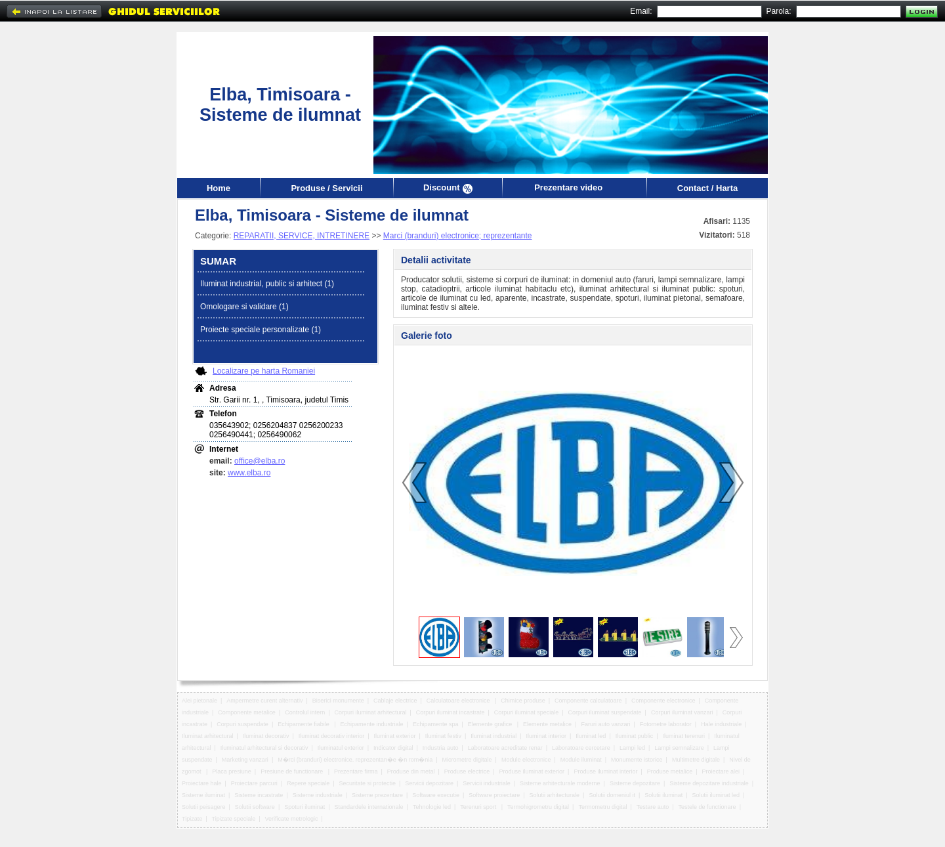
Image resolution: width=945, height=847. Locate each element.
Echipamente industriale (372, 724)
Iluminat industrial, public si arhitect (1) (267, 283)
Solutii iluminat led (716, 795)
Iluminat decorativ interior (332, 736)
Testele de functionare (707, 807)
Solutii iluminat (663, 795)
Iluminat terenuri (684, 736)
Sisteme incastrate (258, 795)
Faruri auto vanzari (605, 724)
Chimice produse (523, 700)
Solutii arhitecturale (555, 795)
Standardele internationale (369, 807)
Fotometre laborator (666, 724)
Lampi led (632, 748)
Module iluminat (581, 759)
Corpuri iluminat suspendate (605, 712)
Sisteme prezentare (377, 795)
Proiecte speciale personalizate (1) (260, 329)
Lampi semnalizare (679, 748)
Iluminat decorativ (266, 736)
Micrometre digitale (467, 759)
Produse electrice (467, 771)
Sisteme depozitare (635, 783)
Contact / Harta (707, 188)
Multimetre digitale (696, 759)
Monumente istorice (637, 759)
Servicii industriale (487, 783)
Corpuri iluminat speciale (526, 712)
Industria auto (441, 748)
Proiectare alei (721, 771)
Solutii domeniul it (612, 795)
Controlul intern (305, 712)
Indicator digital (393, 748)
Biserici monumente (338, 700)
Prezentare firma (356, 771)
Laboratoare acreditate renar (505, 748)
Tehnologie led (432, 807)
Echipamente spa (436, 724)
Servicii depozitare (429, 783)
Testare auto (653, 807)
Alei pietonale (199, 700)
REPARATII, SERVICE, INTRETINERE (301, 235)
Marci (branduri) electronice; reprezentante (457, 235)
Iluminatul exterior (341, 748)
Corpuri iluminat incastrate (450, 712)
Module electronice (526, 759)
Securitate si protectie (367, 783)
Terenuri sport (479, 807)
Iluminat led (591, 736)
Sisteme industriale (318, 795)
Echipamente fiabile (304, 724)
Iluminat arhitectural (208, 736)
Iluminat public (635, 736)
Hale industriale (721, 724)
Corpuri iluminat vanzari (682, 712)
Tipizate (192, 818)
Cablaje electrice (395, 700)
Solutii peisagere (204, 807)
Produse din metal (411, 771)
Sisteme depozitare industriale (709, 783)
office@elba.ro (259, 461)
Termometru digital (602, 807)
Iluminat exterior (395, 736)
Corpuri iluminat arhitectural (371, 712)
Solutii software (255, 807)
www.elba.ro (249, 472)
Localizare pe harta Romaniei (264, 371)
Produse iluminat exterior (532, 771)
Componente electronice (663, 700)
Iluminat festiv (443, 736)
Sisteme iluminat (203, 795)
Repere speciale (308, 783)
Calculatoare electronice (459, 700)
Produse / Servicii (326, 188)
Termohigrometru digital (538, 807)
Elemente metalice (547, 724)
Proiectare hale (202, 783)
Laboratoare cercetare (581, 748)
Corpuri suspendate (242, 724)
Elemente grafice (491, 724)
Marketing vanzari (245, 759)
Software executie (435, 795)
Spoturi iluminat (304, 807)
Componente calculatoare (588, 700)
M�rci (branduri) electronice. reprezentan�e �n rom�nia (355, 759)
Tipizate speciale (233, 818)
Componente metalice (247, 712)
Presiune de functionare (293, 771)
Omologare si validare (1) (244, 306)
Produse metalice (670, 771)
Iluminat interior (546, 736)
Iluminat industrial (493, 736)
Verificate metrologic (291, 818)
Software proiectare (494, 795)
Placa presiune (231, 771)
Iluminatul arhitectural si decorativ (264, 748)
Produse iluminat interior (605, 771)
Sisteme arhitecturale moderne (560, 783)
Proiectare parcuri (254, 783)
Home (218, 188)
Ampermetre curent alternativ (264, 700)
